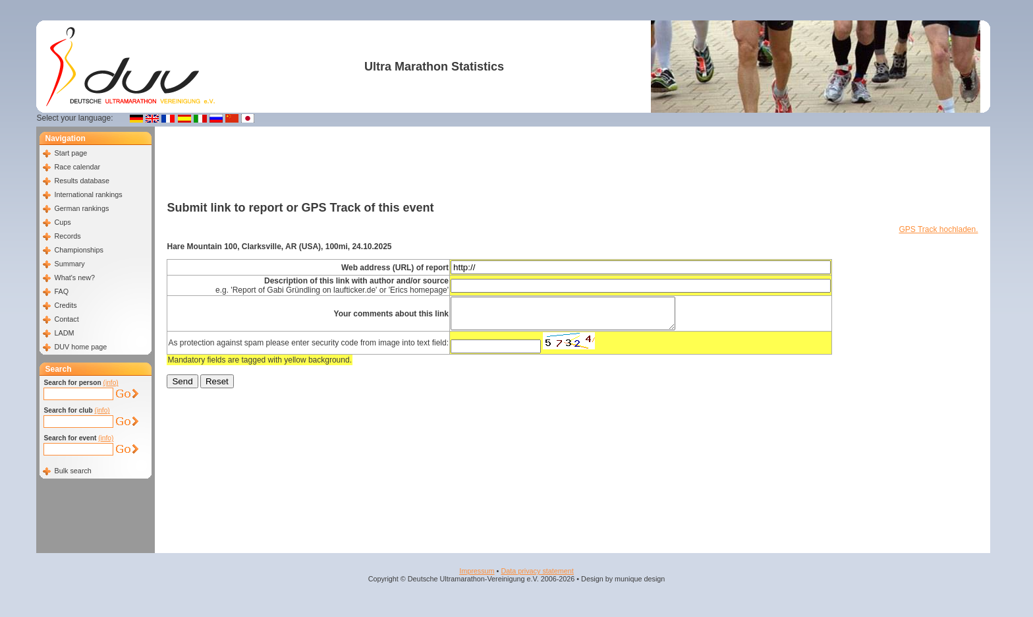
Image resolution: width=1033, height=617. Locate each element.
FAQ (61, 291)
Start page (70, 153)
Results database (81, 181)
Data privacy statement (537, 571)
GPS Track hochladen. (938, 229)
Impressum (476, 571)
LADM (64, 333)
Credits (65, 305)
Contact (66, 319)
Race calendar (77, 167)
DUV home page (80, 347)
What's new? (74, 277)
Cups (62, 222)
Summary (69, 264)
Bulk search (72, 471)
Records (67, 236)
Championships (78, 250)
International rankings (88, 194)
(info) (111, 382)
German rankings (81, 208)
